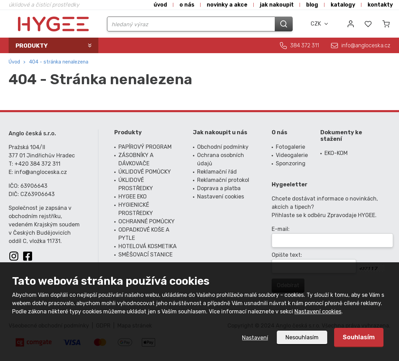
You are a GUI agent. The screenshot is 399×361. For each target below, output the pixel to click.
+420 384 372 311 (37, 163)
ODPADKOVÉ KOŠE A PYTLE (143, 233)
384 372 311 (304, 45)
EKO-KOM (336, 153)
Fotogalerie (290, 147)
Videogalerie (291, 155)
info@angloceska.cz (365, 45)
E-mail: (281, 229)
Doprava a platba (219, 188)
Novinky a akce (227, 4)
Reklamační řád (217, 171)
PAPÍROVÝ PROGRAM (145, 147)
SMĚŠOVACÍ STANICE (145, 254)
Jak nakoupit (277, 4)
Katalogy (343, 4)
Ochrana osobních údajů (220, 159)
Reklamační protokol (223, 180)
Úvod (160, 4)
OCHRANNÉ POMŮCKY (146, 221)
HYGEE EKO (132, 196)
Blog (312, 4)
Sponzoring (290, 163)
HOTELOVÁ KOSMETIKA (147, 246)
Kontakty (380, 4)
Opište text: (287, 255)
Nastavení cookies (317, 311)
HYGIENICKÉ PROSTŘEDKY (135, 209)
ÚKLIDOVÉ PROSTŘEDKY (135, 184)
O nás (186, 4)
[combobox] (319, 24)
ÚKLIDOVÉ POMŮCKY (144, 171)
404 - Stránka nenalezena (58, 62)
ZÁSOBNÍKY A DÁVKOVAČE (136, 159)
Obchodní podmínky (223, 147)
